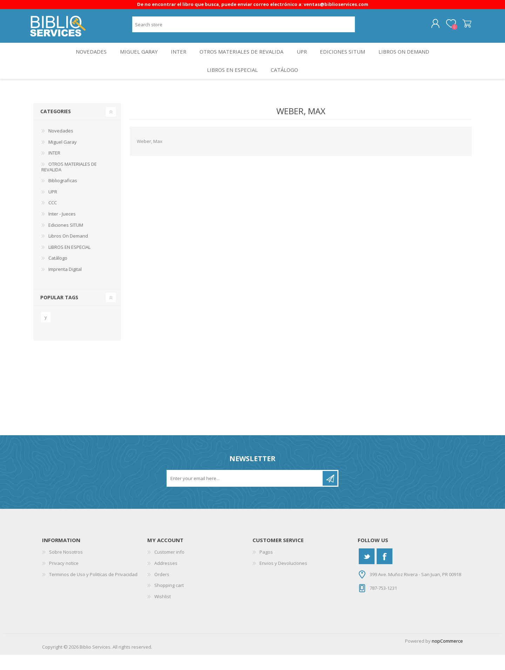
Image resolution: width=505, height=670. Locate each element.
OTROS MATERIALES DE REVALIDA (241, 58)
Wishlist (162, 611)
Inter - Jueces (62, 228)
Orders (161, 589)
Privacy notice (64, 578)
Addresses (165, 578)
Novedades (83, 58)
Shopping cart (464, 26)
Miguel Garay (134, 58)
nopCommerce (447, 656)
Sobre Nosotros (66, 567)
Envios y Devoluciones (283, 578)
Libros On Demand (412, 58)
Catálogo (285, 81)
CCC (52, 217)
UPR (304, 58)
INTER (176, 58)
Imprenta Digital (65, 284)
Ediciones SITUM (347, 58)
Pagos (266, 567)
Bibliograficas (62, 195)
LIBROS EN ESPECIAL (230, 81)
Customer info (169, 567)
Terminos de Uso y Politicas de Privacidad (93, 589)
